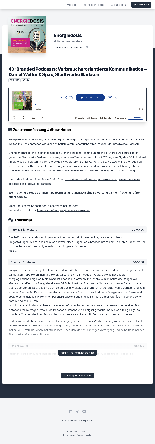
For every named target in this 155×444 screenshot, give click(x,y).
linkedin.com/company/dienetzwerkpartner (63, 210)
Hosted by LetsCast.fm (77, 431)
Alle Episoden (118, 4)
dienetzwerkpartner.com (63, 205)
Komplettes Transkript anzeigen (77, 352)
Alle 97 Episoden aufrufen (77, 375)
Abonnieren (141, 4)
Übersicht (72, 4)
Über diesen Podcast (94, 4)
